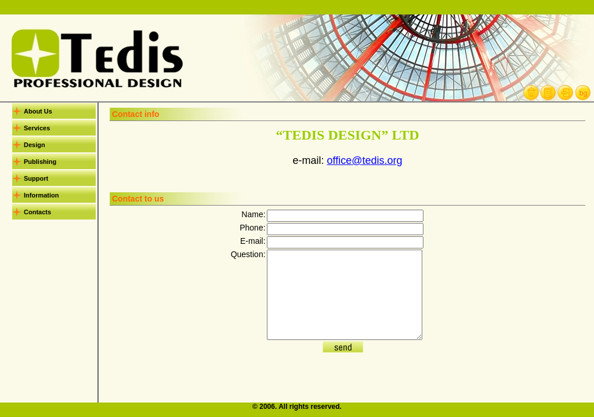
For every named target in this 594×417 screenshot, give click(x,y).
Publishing (40, 161)
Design (34, 144)
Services (37, 128)
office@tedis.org (364, 160)
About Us (38, 111)
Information (41, 195)
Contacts (37, 212)
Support (36, 178)
